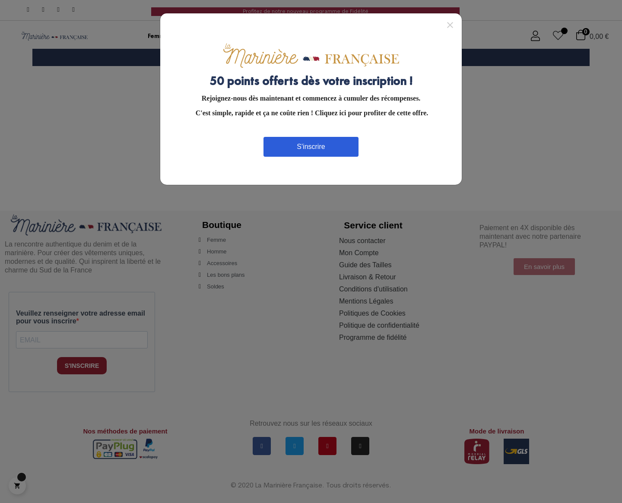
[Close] (450, 24)
